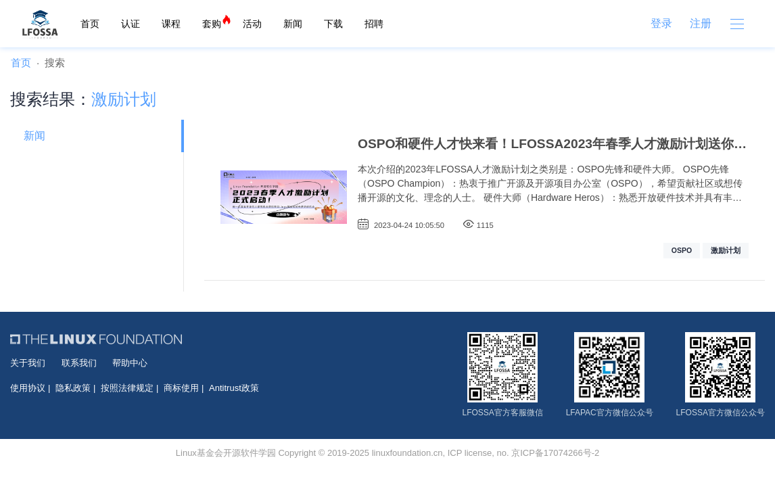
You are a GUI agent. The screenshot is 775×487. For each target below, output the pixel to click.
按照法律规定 (127, 388)
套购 (211, 23)
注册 (700, 23)
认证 (130, 23)
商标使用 (181, 388)
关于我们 (27, 363)
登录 (661, 23)
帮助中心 (129, 363)
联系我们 (79, 363)
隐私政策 (73, 388)
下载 (333, 23)
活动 (252, 23)
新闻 (292, 23)
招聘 (374, 23)
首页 (89, 23)
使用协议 (27, 388)
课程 (171, 23)
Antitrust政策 (234, 388)
